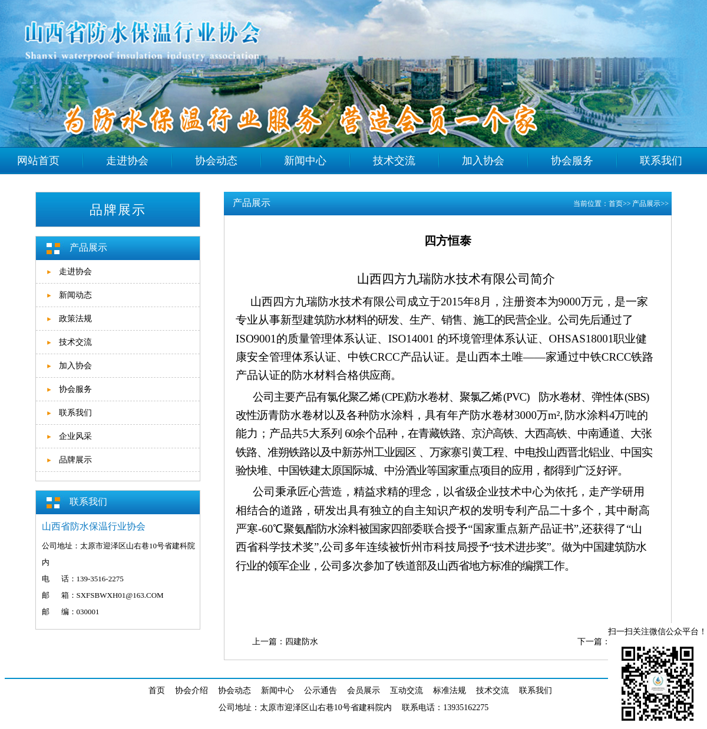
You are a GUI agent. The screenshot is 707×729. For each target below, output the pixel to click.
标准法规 (449, 690)
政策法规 (75, 318)
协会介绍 (191, 690)
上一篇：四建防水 (285, 641)
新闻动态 (75, 295)
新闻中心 (277, 690)
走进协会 (75, 271)
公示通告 (320, 690)
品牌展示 (75, 459)
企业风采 (75, 436)
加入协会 (75, 365)
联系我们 (75, 412)
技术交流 (75, 342)
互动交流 (406, 690)
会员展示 (363, 690)
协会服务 (75, 389)
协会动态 (234, 690)
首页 (616, 203)
